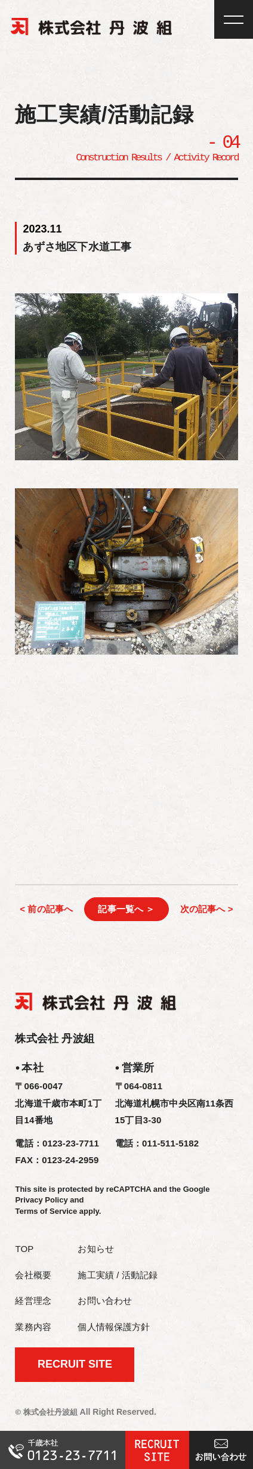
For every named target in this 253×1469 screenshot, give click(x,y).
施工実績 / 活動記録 (118, 1275)
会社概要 (33, 1275)
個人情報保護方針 (114, 1327)
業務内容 (33, 1327)
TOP (24, 1249)
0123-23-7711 (70, 1144)
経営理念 (33, 1301)
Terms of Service (46, 1211)
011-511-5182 (170, 1144)
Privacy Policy (41, 1200)
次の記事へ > (206, 909)
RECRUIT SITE (75, 1365)
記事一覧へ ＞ (126, 909)
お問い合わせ (105, 1301)
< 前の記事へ (46, 909)
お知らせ (96, 1249)
